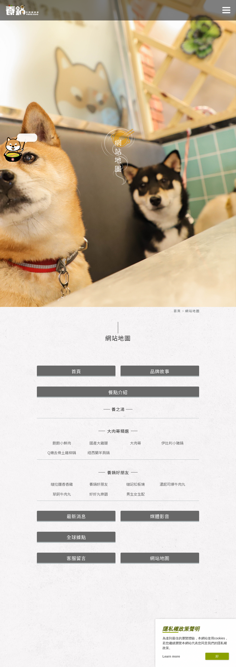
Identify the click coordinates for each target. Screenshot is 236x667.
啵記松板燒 (135, 484)
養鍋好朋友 (118, 472)
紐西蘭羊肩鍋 (99, 452)
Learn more (171, 656)
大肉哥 (135, 443)
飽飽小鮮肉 (62, 443)
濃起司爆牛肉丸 (172, 484)
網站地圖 (159, 558)
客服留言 (76, 558)
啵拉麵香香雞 (62, 484)
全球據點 (76, 537)
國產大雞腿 (98, 443)
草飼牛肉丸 (62, 494)
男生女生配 (135, 494)
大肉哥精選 (118, 431)
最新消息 (76, 516)
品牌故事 (159, 371)
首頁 (177, 311)
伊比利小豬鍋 (172, 443)
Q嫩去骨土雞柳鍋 (61, 452)
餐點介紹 (118, 392)
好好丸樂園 (98, 494)
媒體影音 (159, 516)
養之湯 (118, 409)
